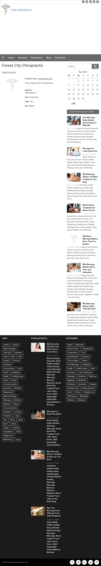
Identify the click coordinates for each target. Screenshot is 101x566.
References (36, 58)
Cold (68, 281)
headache (15, 372)
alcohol (16, 345)
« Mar (73, 103)
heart (5, 380)
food (20, 368)
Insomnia (7, 388)
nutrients (70, 294)
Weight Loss (77, 230)
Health (92, 131)
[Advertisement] (50, 34)
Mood (77, 139)
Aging (79, 128)
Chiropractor (92, 278)
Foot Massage (78, 284)
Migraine (92, 193)
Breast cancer (72, 278)
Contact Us (60, 58)
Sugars (6, 428)
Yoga (18, 439)
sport (5, 424)
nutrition (17, 412)
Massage (89, 137)
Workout (50, 405)
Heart (93, 368)
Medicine (82, 376)
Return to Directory (9, 72)
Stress (75, 326)
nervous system (86, 139)
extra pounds (8, 368)
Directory (22, 58)
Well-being (76, 142)
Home (11, 58)
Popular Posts (77, 196)
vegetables (88, 294)
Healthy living (88, 134)
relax (95, 139)
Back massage (78, 216)
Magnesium (8, 392)
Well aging (84, 396)
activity (6, 345)
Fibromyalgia (87, 281)
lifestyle (70, 137)
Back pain (86, 128)
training (16, 428)
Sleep (12, 420)
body (73, 219)
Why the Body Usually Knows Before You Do (89, 207)
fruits (5, 372)
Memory (78, 193)
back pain (94, 128)
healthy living (77, 134)
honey (13, 380)
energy (6, 360)
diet (20, 357)
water (18, 432)
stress (69, 142)
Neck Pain (92, 255)
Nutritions (83, 384)
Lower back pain (54, 369)
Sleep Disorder (88, 388)
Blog (48, 58)
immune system (10, 384)
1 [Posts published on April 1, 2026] (78, 80)
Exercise (80, 131)
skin (5, 420)
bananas (18, 353)
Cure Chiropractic (21, 10)
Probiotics (7, 416)
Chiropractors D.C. (45, 79)
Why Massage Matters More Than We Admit (89, 306)
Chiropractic (71, 131)
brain (13, 357)
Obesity (93, 384)
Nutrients (71, 384)
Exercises (7, 364)
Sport (69, 392)
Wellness (56, 402)
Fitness (87, 131)
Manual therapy (79, 137)
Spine (81, 168)
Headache (83, 185)
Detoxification (76, 281)
